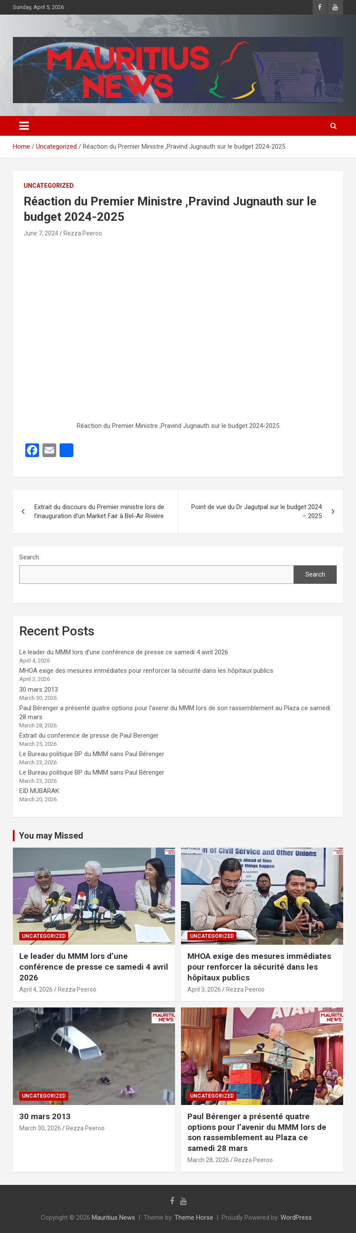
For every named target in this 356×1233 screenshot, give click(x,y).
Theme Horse (194, 1217)
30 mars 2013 (38, 689)
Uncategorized (49, 185)
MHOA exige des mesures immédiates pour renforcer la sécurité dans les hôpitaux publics (146, 670)
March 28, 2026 (208, 1160)
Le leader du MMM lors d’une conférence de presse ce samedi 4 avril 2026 (123, 652)
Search (29, 557)
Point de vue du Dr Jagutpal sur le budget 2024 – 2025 (256, 511)
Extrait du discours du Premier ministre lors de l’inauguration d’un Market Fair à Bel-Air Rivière (99, 511)
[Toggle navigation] (24, 126)
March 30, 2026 (40, 1128)
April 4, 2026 (36, 989)
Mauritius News (113, 1217)
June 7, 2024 (41, 233)
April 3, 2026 (204, 989)
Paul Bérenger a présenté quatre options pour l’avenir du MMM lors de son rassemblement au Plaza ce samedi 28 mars (256, 1132)
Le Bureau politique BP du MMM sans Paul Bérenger (91, 754)
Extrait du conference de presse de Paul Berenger (89, 735)
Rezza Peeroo (82, 233)
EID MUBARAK (39, 791)
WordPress (296, 1217)
